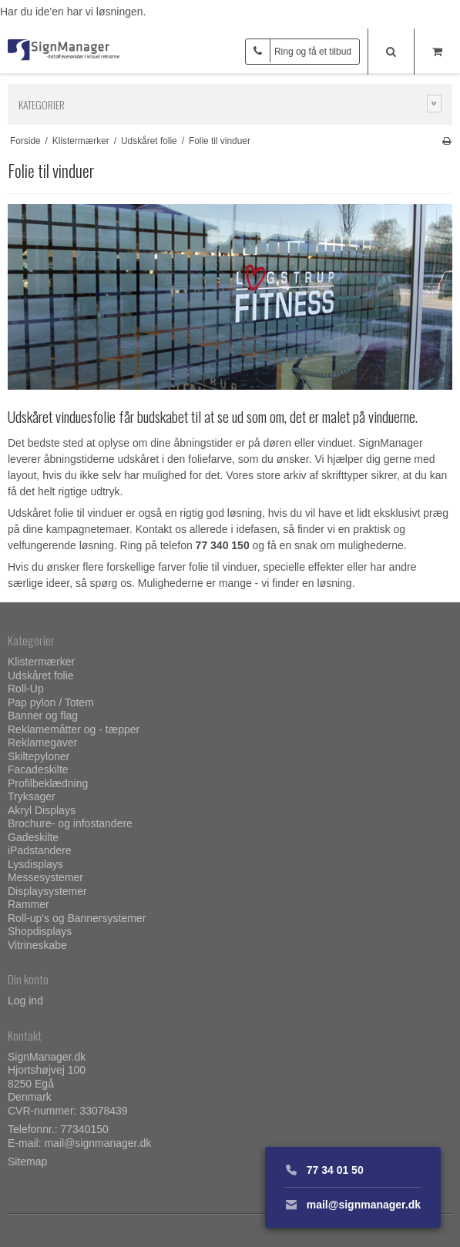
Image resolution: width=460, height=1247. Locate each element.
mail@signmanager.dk (97, 1143)
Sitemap (27, 1161)
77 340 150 (223, 545)
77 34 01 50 (324, 1170)
